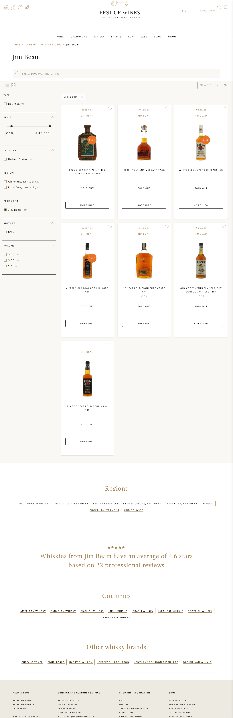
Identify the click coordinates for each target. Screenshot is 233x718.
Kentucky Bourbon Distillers (156, 651)
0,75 (13, 260)
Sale (139, 33)
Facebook (20, 7)
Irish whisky (117, 605)
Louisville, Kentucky (181, 502)
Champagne (86, 33)
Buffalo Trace (32, 651)
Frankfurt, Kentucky (24, 187)
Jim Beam (17, 209)
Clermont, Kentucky (24, 181)
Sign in (190, 7)
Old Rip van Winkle (197, 651)
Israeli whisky (142, 605)
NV (12, 232)
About (161, 33)
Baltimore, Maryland (35, 502)
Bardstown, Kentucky (71, 502)
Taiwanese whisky (116, 609)
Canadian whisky (63, 605)
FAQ (13, 7)
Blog (150, 33)
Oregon (208, 502)
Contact (6, 7)
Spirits (117, 33)
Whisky (103, 33)
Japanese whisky (170, 605)
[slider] (11, 126)
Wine (70, 33)
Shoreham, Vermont (104, 506)
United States (20, 159)
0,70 (13, 254)
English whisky (92, 605)
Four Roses (56, 651)
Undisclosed (133, 506)
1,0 (12, 266)
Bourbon (16, 103)
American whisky (33, 605)
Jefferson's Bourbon (113, 651)
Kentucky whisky (106, 502)
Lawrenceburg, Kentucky (142, 502)
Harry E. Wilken (81, 651)
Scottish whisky (200, 605)
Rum (129, 33)
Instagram (27, 7)
